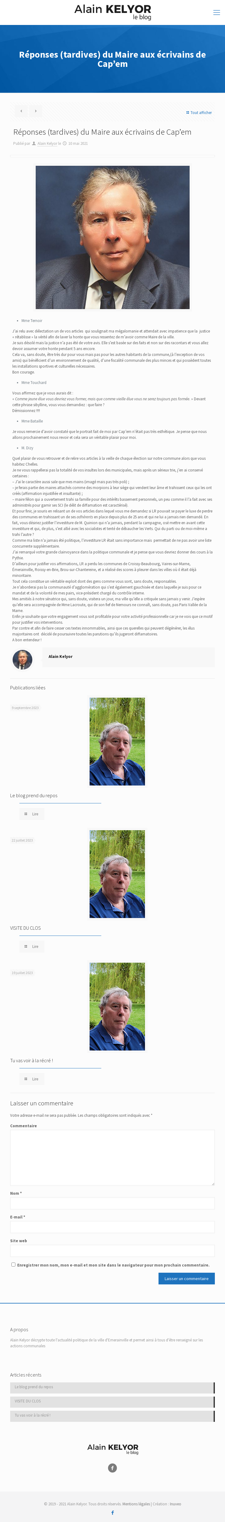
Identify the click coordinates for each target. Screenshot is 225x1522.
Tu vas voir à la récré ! (31, 1060)
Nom (16, 1193)
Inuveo (175, 1504)
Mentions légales (136, 1504)
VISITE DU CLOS (25, 928)
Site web (18, 1240)
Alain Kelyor (47, 143)
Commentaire (23, 1125)
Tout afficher (198, 112)
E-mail (17, 1217)
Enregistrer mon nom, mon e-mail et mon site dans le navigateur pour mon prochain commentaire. (113, 1265)
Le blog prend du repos (33, 795)
